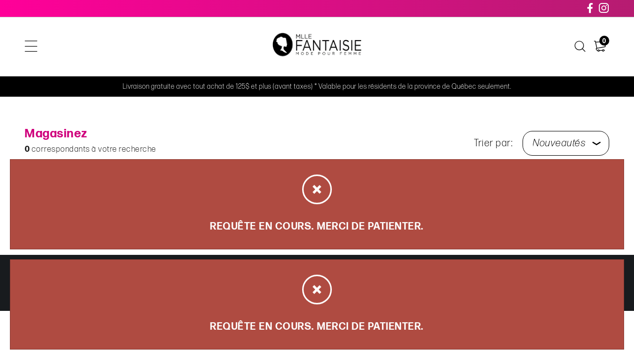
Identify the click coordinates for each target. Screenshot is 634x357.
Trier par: (493, 143)
